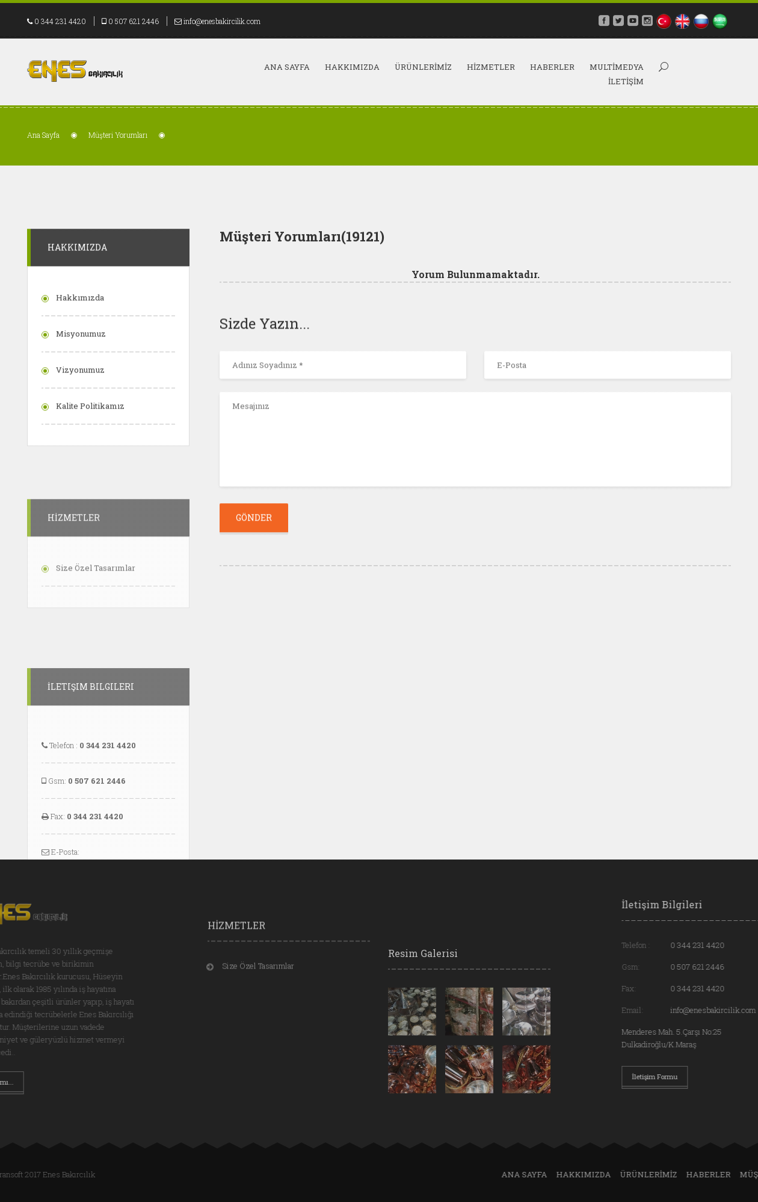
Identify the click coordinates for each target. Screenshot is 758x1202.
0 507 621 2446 (133, 21)
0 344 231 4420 (60, 21)
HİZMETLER (491, 66)
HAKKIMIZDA (352, 66)
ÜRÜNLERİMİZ (423, 66)
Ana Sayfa (287, 66)
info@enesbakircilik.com (221, 21)
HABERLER (552, 66)
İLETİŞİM (626, 81)
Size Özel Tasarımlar (258, 988)
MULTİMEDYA (617, 66)
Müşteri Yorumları (117, 135)
